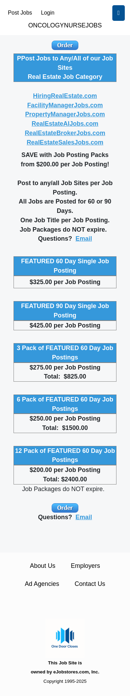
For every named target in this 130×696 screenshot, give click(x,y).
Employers (85, 565)
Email (84, 238)
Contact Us (90, 583)
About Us (42, 565)
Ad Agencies (42, 583)
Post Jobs (20, 13)
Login (47, 13)
